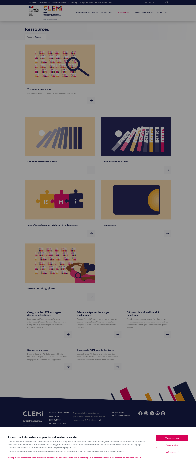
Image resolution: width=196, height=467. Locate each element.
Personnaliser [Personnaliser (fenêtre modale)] (172, 444)
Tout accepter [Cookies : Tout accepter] (172, 438)
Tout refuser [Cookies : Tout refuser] (172, 451)
